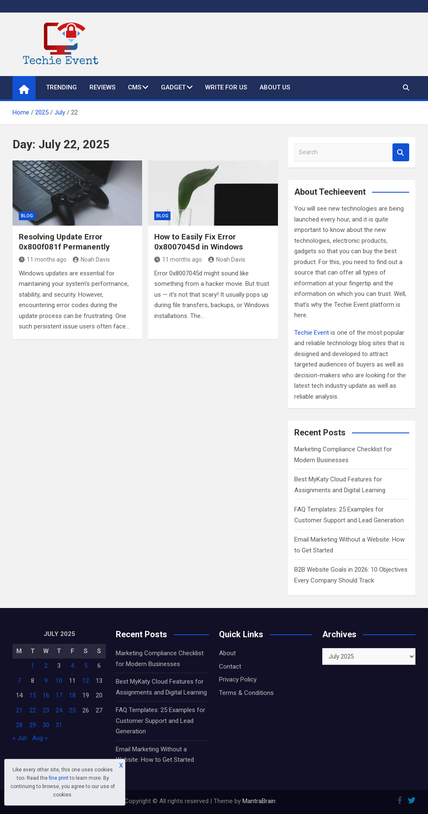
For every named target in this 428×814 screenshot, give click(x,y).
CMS (134, 87)
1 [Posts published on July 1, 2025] (32, 665)
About (227, 653)
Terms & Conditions (246, 693)
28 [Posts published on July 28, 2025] (19, 725)
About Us (275, 87)
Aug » (40, 738)
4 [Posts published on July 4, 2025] (72, 665)
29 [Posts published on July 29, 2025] (32, 725)
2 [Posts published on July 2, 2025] (46, 665)
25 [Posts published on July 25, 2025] (72, 710)
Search (400, 152)
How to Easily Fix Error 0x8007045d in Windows (198, 242)
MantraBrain (258, 801)
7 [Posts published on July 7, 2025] (19, 680)
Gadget (173, 87)
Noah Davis (91, 259)
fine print (59, 778)
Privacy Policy (238, 679)
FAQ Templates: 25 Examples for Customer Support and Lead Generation (160, 720)
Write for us (226, 87)
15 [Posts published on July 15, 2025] (32, 695)
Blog (27, 216)
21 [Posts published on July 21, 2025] (19, 710)
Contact (230, 666)
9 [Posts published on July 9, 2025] (46, 680)
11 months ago (42, 259)
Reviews (102, 87)
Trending (61, 87)
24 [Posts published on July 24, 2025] (59, 710)
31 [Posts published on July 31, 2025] (59, 725)
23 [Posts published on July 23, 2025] (46, 710)
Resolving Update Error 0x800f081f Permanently (64, 242)
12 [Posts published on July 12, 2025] (85, 680)
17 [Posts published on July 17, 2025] (59, 695)
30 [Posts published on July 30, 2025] (46, 725)
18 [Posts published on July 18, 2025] (72, 695)
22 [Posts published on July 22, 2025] (32, 710)
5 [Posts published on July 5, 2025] (85, 665)
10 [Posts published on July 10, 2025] (59, 680)
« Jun (20, 738)
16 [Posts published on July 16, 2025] (46, 695)
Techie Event (311, 332)
